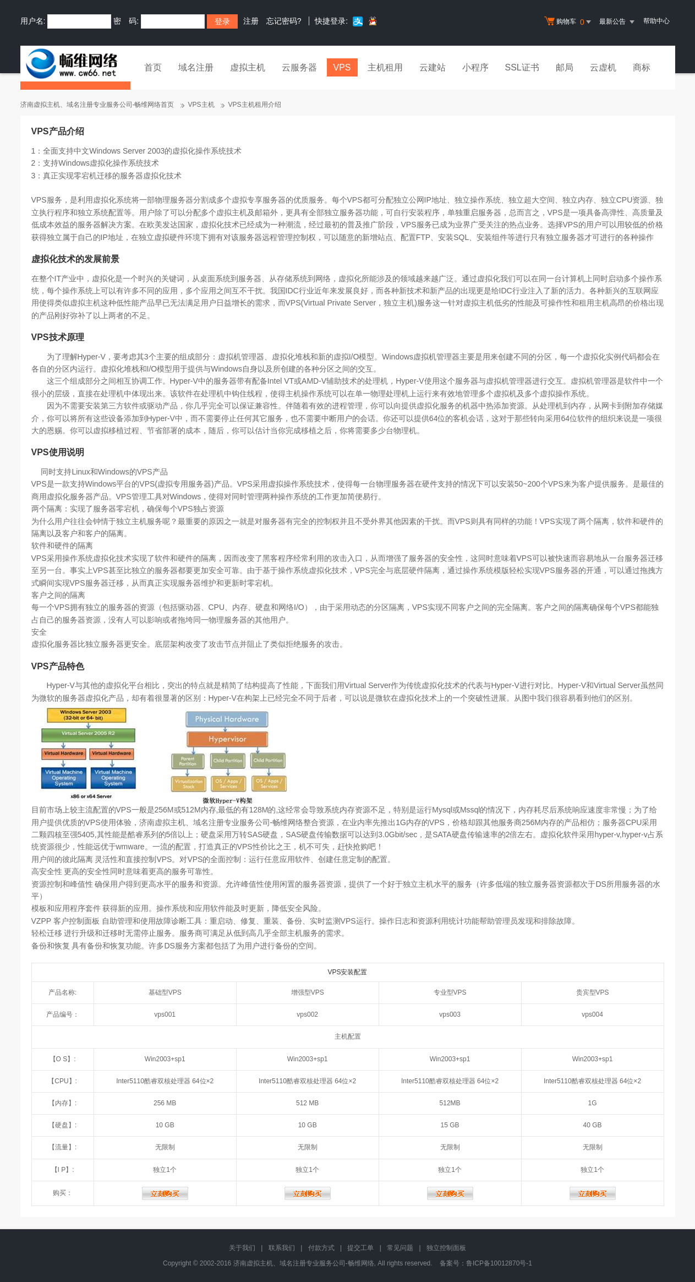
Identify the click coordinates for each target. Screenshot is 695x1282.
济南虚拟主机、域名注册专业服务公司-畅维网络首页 (97, 104)
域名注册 (196, 67)
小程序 (475, 67)
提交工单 (360, 1248)
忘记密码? (284, 21)
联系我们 (282, 1248)
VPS (342, 67)
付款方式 (321, 1248)
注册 (251, 21)
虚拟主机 (247, 67)
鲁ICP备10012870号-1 (499, 1263)
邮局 (564, 67)
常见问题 (400, 1248)
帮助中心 (656, 21)
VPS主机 (201, 104)
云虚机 (603, 67)
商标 (641, 67)
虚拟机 (582, 381)
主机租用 (385, 67)
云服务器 (299, 67)
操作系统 (316, 393)
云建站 (432, 67)
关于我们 (242, 1248)
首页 (153, 67)
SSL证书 (522, 67)
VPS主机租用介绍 (254, 104)
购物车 (569, 22)
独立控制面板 (446, 1248)
